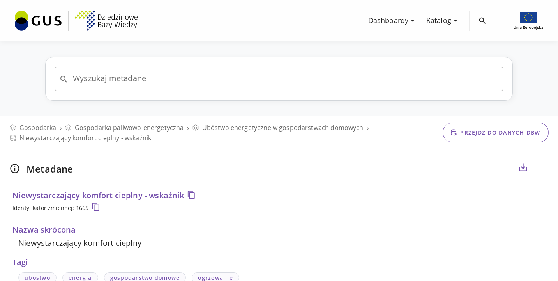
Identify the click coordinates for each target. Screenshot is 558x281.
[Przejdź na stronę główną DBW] (76, 20)
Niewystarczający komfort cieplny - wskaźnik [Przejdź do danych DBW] (80, 137)
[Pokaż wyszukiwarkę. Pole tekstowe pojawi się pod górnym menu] (482, 20)
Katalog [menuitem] (442, 20)
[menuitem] (76, 20)
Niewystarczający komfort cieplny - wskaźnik (104, 195)
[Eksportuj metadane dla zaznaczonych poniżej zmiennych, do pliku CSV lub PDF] (523, 167)
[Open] (63, 79)
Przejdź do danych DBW (495, 132)
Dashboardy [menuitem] (392, 20)
